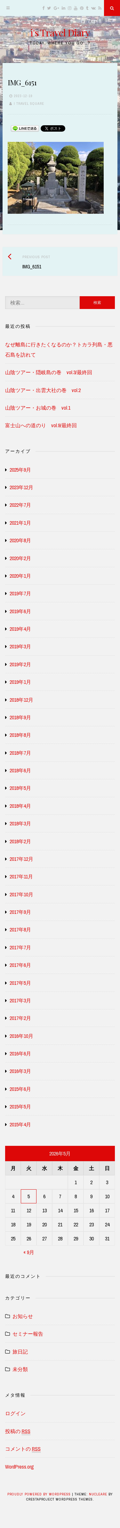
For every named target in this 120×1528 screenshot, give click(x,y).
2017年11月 (21, 876)
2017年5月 (20, 982)
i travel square (29, 103)
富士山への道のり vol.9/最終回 (41, 425)
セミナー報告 (27, 1333)
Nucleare (98, 1494)
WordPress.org (19, 1466)
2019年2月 (20, 664)
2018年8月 (20, 734)
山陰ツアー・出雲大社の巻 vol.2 (43, 390)
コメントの (23, 1449)
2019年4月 (20, 628)
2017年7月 (20, 947)
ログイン (15, 1413)
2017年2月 (20, 1018)
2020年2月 (20, 558)
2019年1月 (20, 681)
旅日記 (20, 1351)
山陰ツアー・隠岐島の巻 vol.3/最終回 (48, 372)
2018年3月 (20, 823)
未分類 (20, 1369)
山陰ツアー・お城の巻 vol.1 (37, 407)
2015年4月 (20, 1124)
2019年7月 (20, 593)
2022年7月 (20, 504)
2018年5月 (20, 787)
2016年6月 (20, 1053)
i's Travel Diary (60, 32)
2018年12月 (21, 699)
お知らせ (22, 1316)
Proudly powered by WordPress (39, 1494)
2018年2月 (20, 841)
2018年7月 (20, 752)
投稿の (17, 1431)
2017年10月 (21, 894)
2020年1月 (20, 575)
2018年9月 (20, 717)
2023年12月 (21, 487)
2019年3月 (20, 646)
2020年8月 (20, 540)
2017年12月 (21, 858)
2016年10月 (21, 1035)
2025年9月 (20, 469)
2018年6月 (20, 770)
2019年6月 (20, 611)
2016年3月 (20, 1071)
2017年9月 (20, 911)
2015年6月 (20, 1088)
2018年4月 (20, 805)
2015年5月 (20, 1106)
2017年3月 (20, 1000)
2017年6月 (20, 965)
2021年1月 (20, 522)
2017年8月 (20, 929)
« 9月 (28, 1252)
